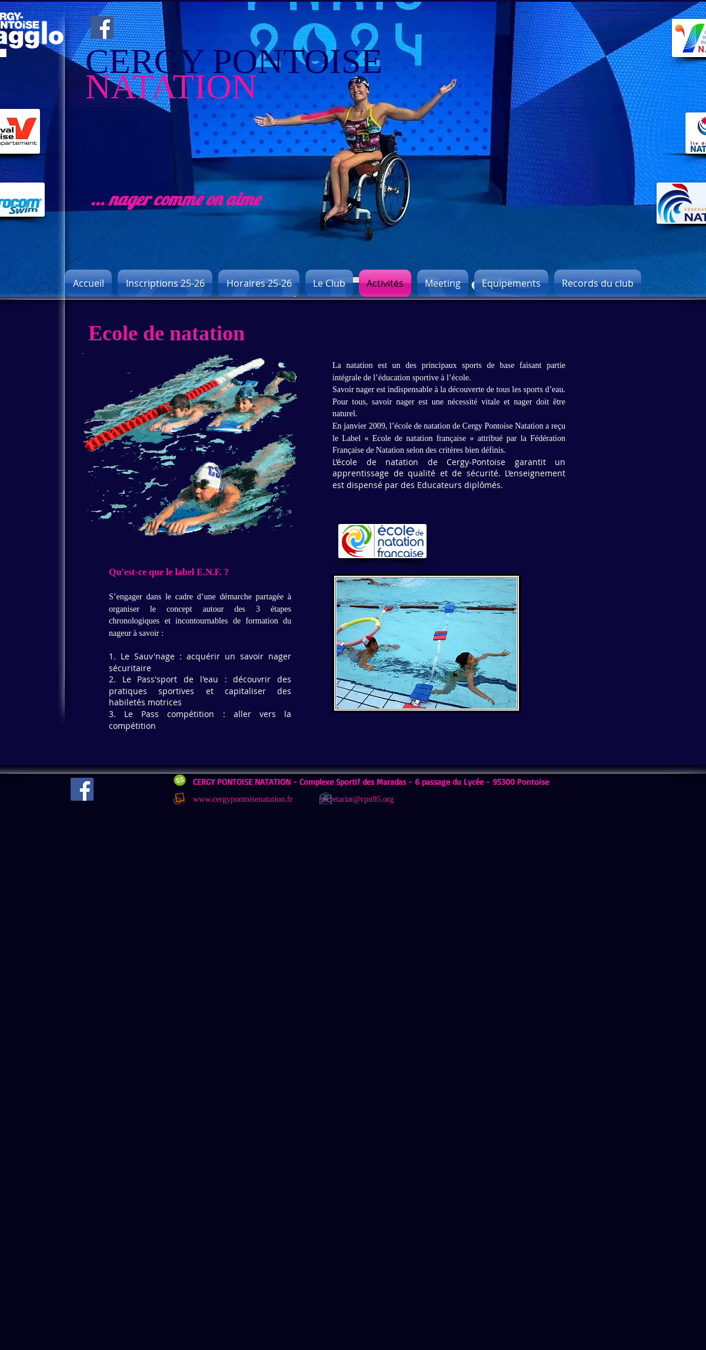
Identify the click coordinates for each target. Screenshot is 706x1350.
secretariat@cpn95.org (356, 799)
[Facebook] (102, 27)
